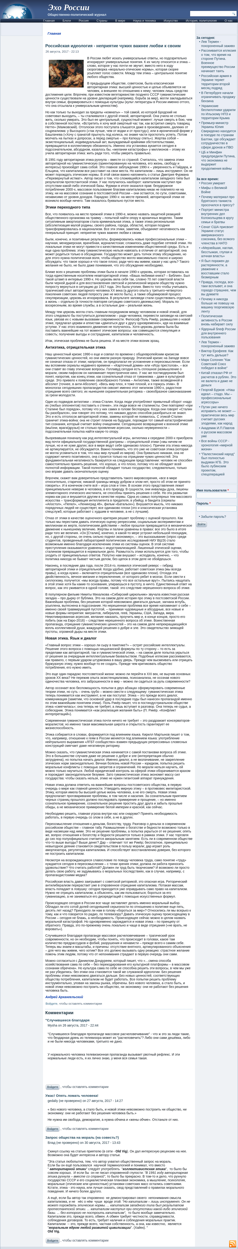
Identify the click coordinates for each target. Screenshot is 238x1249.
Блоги (67, 20)
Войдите (51, 1003)
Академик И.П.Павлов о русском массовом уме (218, 432)
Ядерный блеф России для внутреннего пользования (218, 333)
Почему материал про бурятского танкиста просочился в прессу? (218, 201)
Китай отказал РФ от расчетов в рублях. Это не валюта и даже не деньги (218, 379)
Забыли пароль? (213, 516)
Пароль (203, 503)
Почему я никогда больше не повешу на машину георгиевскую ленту (217, 305)
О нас (229, 20)
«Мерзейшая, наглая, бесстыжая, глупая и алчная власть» (217, 252)
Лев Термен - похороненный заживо (218, 44)
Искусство (171, 20)
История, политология (201, 20)
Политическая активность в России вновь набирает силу (217, 320)
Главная (49, 20)
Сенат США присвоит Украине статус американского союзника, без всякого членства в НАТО (218, 235)
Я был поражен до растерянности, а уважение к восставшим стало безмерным (215, 269)
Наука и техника (144, 20)
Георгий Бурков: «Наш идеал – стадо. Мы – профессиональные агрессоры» (218, 396)
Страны (101, 20)
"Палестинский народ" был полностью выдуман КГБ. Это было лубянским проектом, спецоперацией (218, 464)
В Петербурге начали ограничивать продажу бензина (218, 97)
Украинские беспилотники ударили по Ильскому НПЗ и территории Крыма (218, 112)
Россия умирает (213, 183)
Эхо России (68, 7)
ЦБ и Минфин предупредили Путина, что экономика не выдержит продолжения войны (218, 160)
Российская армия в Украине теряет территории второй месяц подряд (216, 82)
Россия (84, 20)
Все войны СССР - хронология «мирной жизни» (217, 445)
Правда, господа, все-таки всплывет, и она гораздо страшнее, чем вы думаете (218, 288)
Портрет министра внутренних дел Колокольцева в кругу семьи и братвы (217, 216)
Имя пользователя (212, 490)
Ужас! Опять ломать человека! (71, 1096)
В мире (120, 20)
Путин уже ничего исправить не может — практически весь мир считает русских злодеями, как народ (218, 415)
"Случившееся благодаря (67, 1020)
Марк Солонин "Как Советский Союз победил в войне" (215, 364)
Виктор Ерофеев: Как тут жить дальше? (217, 353)
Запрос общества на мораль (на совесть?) (82, 1137)
